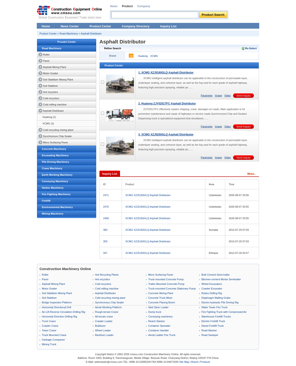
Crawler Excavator (211, 288)
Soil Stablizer (50, 85)
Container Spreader (159, 325)
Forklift (46, 200)
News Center (70, 26)
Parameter (207, 95)
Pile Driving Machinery (55, 161)
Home (46, 26)
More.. (251, 173)
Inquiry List (168, 26)
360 (105, 229)
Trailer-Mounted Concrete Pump (166, 284)
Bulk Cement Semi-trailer (215, 274)
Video (227, 95)
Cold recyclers (51, 98)
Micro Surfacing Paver (55, 142)
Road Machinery (69, 33)
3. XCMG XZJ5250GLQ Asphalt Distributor (166, 134)
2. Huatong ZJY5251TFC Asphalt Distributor (167, 103)
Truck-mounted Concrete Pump (166, 279)
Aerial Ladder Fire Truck (161, 335)
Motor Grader (50, 73)
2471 (106, 195)
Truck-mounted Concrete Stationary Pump (172, 288)
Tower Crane (49, 330)
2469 (106, 218)
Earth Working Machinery (57, 174)
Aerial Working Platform (108, 307)
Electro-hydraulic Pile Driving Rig (219, 302)
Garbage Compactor (53, 339)
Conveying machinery (160, 316)
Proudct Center (66, 41)
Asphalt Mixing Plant (54, 67)
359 (105, 241)
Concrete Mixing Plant (160, 293)
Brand (194, 361)
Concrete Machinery (54, 149)
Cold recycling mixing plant (58, 130)
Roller (46, 54)
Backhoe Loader (104, 335)
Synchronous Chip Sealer (57, 136)
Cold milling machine (55, 104)
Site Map (184, 361)
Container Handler (158, 330)
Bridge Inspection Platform (57, 302)
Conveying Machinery (55, 181)
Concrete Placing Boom (161, 302)
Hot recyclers (50, 92)
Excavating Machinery (55, 155)
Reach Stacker (156, 321)
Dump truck (154, 312)
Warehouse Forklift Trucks (216, 316)
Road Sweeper (209, 335)
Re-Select (251, 48)
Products (205, 361)
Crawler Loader (103, 321)
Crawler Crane (50, 325)
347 (105, 253)
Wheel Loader (103, 330)
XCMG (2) (48, 123)
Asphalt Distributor (91, 33)
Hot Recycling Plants (107, 274)
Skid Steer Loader (158, 307)
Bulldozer (100, 325)
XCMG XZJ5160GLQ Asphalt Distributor (148, 195)
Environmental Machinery (57, 207)
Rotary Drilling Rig (211, 293)
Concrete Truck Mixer (160, 297)
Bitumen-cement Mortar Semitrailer (221, 279)
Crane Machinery (52, 168)
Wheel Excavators (211, 284)
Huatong (143, 56)
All (131, 56)
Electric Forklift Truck (213, 321)
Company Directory (136, 26)
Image (218, 95)
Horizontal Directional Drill (56, 307)
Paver (46, 60)
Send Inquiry (243, 95)
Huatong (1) (49, 117)
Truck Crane (49, 321)
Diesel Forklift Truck (212, 325)
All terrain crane (104, 316)
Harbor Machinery (53, 187)
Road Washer (209, 330)
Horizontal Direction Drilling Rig (59, 316)
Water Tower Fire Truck (214, 307)
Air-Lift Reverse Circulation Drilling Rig (63, 312)
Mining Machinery (52, 213)
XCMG (154, 56)
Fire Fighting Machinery (56, 194)
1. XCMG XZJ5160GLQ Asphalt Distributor (166, 72)
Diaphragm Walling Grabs (216, 297)
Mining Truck (49, 344)
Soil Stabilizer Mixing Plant (58, 79)
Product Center (100, 26)
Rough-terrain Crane (106, 312)
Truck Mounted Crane (54, 335)
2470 (106, 206)
